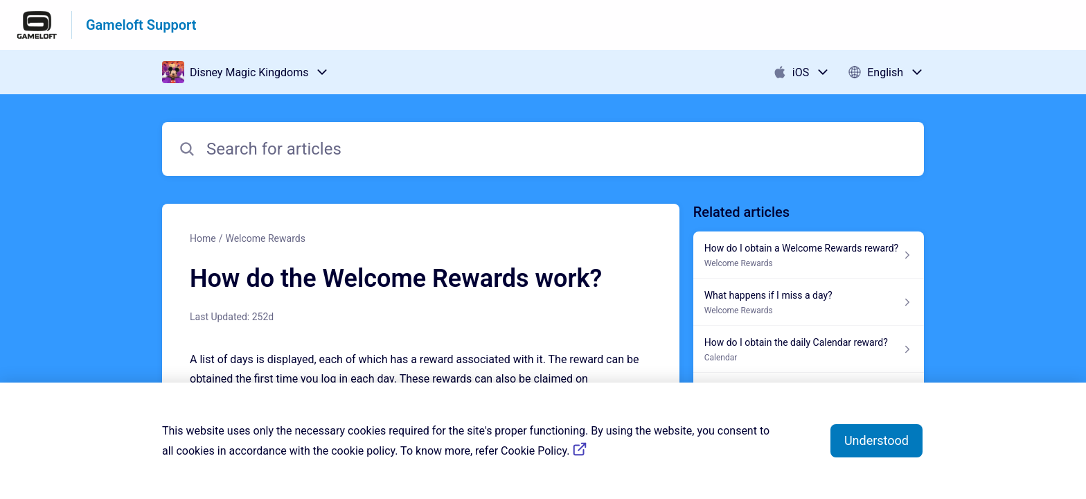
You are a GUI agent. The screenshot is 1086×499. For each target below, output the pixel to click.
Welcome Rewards (265, 238)
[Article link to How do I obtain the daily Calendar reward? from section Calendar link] (808, 349)
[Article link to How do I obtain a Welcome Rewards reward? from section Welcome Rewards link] (808, 255)
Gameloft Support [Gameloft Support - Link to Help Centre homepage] (141, 25)
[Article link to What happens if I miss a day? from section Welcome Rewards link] (808, 302)
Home (203, 238)
